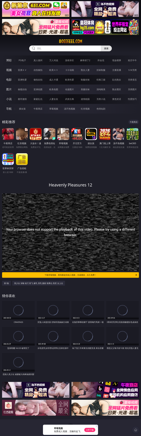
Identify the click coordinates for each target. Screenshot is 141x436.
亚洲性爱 (22, 79)
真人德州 (38, 60)
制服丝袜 (85, 79)
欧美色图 (53, 89)
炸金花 (101, 60)
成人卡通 (53, 79)
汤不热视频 (69, 108)
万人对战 (53, 60)
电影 (9, 79)
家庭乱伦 (38, 99)
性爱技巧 (132, 99)
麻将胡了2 (85, 60)
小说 (9, 99)
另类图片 (132, 89)
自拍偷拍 (38, 70)
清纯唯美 (101, 89)
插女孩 (22, 108)
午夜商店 (38, 108)
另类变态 (132, 79)
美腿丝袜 (85, 89)
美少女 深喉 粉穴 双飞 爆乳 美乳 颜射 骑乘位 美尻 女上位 (38, 283)
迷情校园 (85, 99)
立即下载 (90, 430)
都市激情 (22, 99)
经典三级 (101, 79)
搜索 (106, 48)
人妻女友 (53, 99)
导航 (9, 109)
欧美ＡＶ (53, 70)
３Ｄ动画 (69, 70)
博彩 (9, 60)
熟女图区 (116, 89)
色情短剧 (101, 108)
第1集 (6, 283)
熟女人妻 (85, 70)
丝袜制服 (101, 70)
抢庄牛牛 (132, 60)
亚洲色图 (38, 89)
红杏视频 (85, 108)
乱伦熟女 (116, 79)
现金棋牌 (116, 60)
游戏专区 (69, 60)
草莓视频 (53, 108)
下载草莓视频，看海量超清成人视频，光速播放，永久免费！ (91, 275)
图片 (9, 89)
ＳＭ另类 (132, 70)
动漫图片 (69, 89)
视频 (9, 70)
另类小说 (101, 99)
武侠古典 (69, 99)
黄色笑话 (116, 99)
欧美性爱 (69, 79)
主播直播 (116, 70)
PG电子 (22, 60)
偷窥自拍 (22, 89)
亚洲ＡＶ (22, 70)
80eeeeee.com (70, 41)
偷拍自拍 (38, 79)
